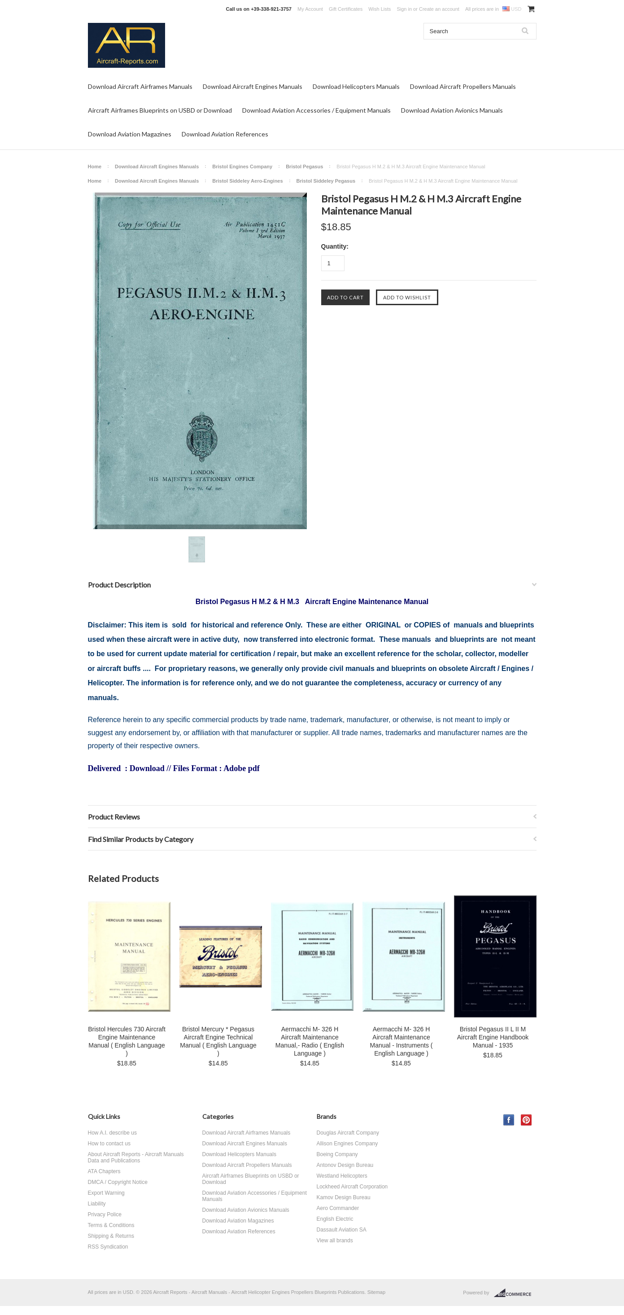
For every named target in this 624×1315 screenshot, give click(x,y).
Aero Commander (338, 1208)
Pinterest (526, 1120)
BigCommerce (515, 1293)
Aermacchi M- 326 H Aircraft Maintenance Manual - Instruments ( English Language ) (401, 1041)
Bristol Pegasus (304, 166)
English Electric (335, 1219)
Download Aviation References (225, 134)
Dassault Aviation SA (342, 1230)
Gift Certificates (345, 9)
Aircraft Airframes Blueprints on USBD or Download (160, 110)
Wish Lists (379, 9)
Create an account (439, 9)
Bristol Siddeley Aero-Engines (247, 181)
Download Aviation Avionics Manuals (452, 110)
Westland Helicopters (342, 1176)
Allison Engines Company (347, 1143)
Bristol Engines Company (242, 166)
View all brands (335, 1240)
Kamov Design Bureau (344, 1197)
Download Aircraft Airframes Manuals (140, 86)
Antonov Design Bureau (345, 1165)
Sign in (404, 9)
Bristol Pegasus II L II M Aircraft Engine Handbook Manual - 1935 (493, 1037)
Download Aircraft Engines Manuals (252, 86)
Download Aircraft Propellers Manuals (463, 86)
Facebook (509, 1120)
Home (95, 166)
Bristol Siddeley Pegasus (326, 181)
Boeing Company (337, 1154)
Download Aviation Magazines (129, 134)
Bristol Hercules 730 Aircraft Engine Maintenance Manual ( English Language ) (127, 1041)
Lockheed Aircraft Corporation (352, 1187)
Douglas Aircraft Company (348, 1133)
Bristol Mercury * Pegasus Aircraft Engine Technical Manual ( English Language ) (218, 1041)
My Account (310, 9)
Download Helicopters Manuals (356, 86)
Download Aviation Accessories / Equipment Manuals (316, 110)
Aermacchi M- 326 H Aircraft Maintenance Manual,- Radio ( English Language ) (309, 1041)
